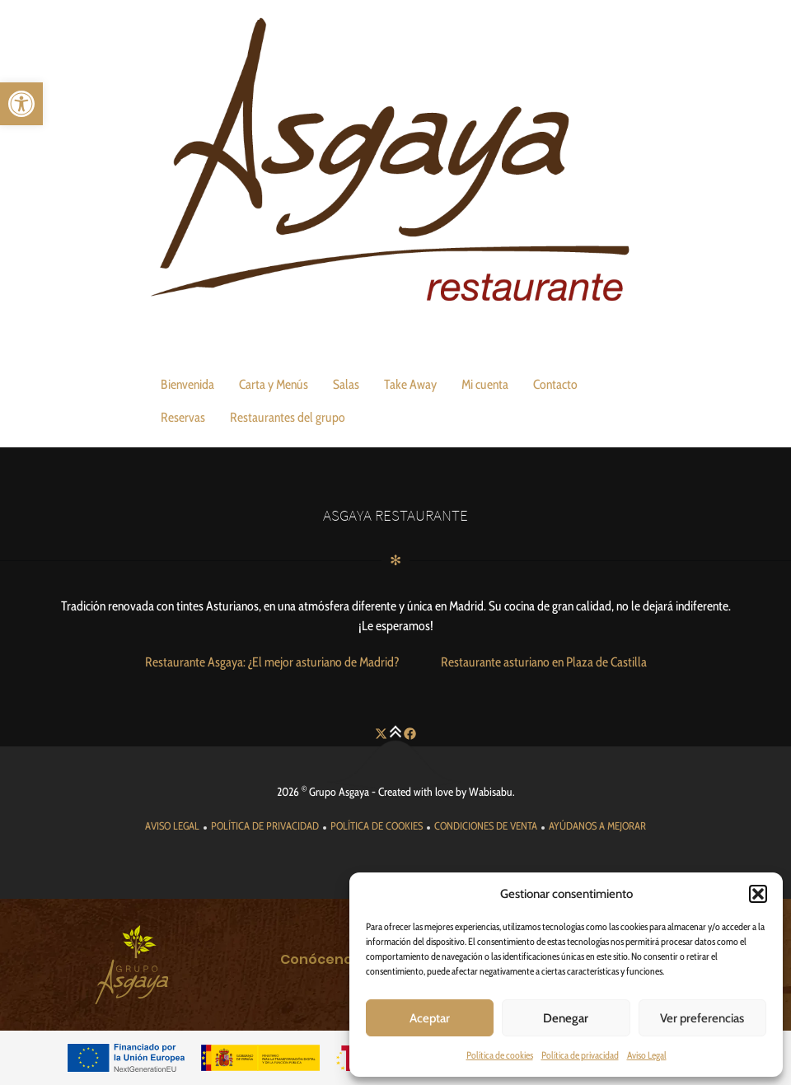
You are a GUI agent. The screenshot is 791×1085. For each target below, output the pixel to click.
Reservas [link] (183, 417)
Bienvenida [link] (187, 384)
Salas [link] (346, 384)
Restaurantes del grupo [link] (287, 417)
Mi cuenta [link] (484, 384)
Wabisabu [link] (491, 791)
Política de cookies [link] (499, 1055)
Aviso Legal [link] (647, 1055)
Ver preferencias (702, 1018)
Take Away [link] (410, 384)
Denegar (565, 1018)
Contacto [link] (555, 384)
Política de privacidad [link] (580, 1055)
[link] (21, 103)
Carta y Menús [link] (273, 384)
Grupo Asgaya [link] (339, 791)
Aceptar (430, 1018)
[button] (758, 894)
